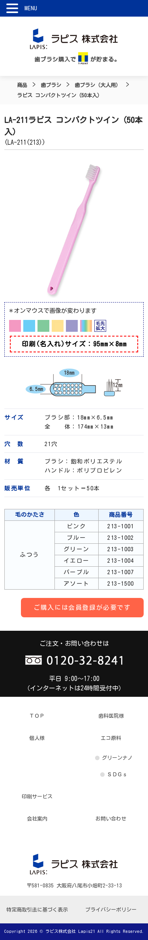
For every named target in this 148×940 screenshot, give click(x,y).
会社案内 (37, 818)
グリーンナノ (117, 757)
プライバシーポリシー (111, 909)
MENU (30, 8)
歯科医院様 (111, 716)
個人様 (37, 738)
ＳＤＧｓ (117, 774)
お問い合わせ (111, 818)
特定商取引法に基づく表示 (37, 909)
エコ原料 (111, 738)
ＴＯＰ (37, 716)
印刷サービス (37, 796)
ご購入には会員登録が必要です (82, 607)
